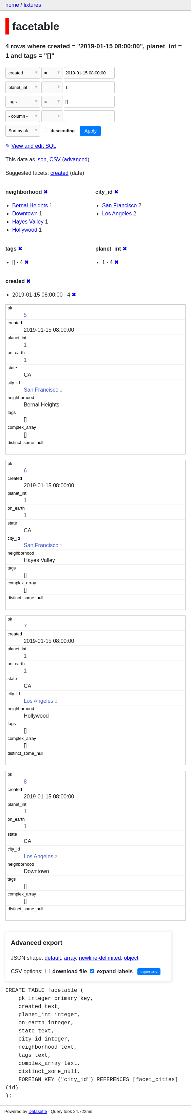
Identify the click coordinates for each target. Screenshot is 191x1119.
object (131, 958)
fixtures (32, 5)
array (70, 958)
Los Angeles (117, 213)
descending (59, 130)
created (60, 173)
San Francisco (119, 205)
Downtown (25, 213)
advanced (76, 159)
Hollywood (24, 230)
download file (66, 971)
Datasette (37, 1111)
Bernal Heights (30, 205)
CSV (55, 159)
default (53, 958)
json (41, 159)
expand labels (111, 971)
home (12, 5)
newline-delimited (100, 958)
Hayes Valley (27, 222)
